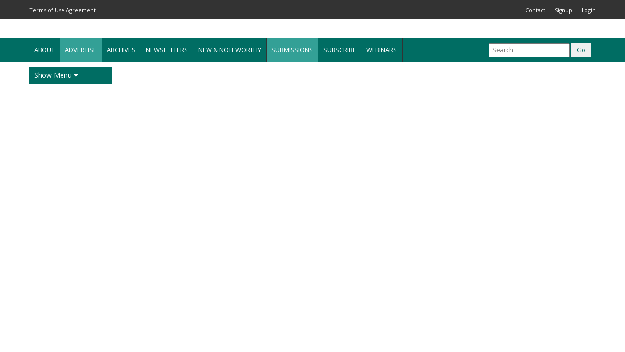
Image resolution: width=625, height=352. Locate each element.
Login (589, 10)
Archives (121, 49)
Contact (535, 10)
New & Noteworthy (229, 49)
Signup (563, 10)
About (44, 49)
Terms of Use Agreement (62, 10)
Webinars (381, 49)
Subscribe (339, 49)
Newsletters (167, 49)
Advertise (81, 49)
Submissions (292, 49)
